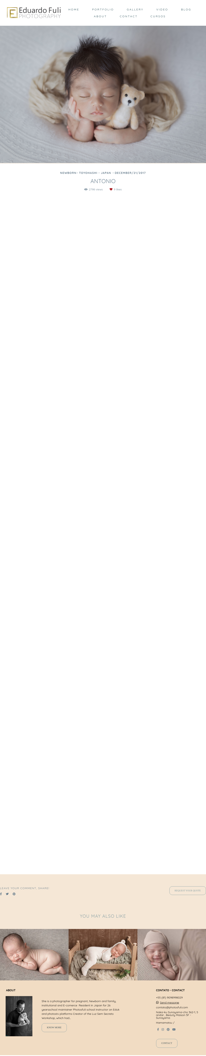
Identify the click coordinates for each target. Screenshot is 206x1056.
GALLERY (135, 9)
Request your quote (188, 890)
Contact (166, 1043)
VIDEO (162, 9)
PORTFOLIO (103, 9)
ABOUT (100, 16)
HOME (73, 9)
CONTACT (129, 16)
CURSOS (158, 16)
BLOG (186, 9)
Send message (169, 1002)
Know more (54, 1027)
